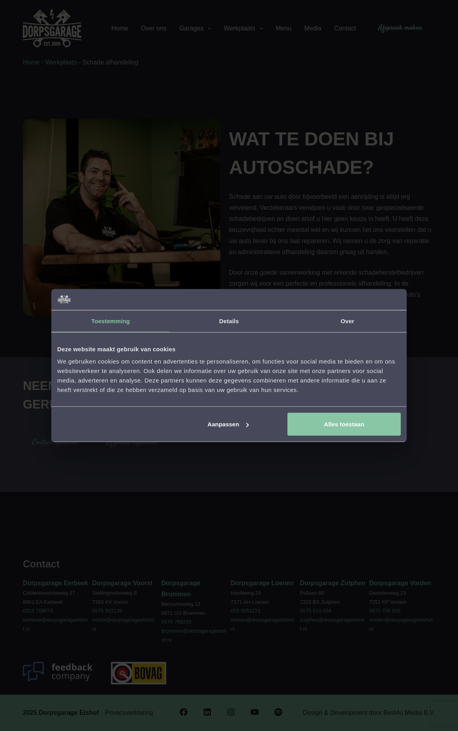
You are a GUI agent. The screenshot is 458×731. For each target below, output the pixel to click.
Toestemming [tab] (110, 320)
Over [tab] (348, 320)
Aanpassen (228, 424)
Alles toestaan (344, 424)
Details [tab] (229, 320)
